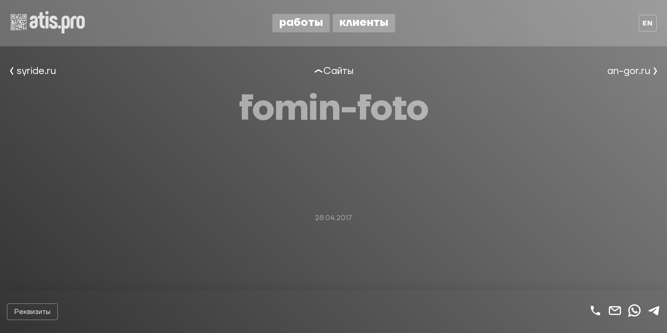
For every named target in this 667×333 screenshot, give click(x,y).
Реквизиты (32, 312)
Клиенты (364, 22)
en (647, 23)
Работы (301, 22)
